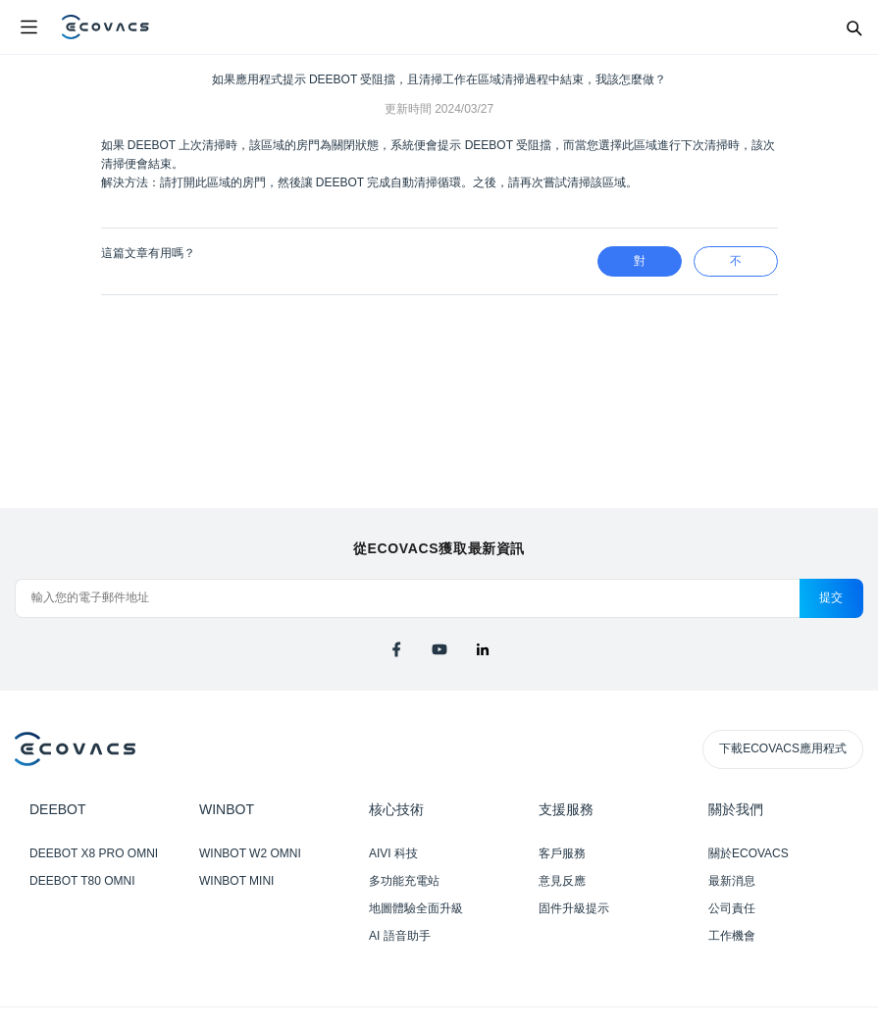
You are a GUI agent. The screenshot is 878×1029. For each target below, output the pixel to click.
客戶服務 (562, 853)
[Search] (853, 27)
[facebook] (396, 649)
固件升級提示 (574, 908)
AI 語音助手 (400, 936)
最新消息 (731, 881)
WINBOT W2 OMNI (250, 853)
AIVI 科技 (393, 853)
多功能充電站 (404, 881)
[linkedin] (482, 649)
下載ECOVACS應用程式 (783, 748)
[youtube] (439, 649)
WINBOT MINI (236, 881)
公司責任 (731, 908)
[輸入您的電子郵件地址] (407, 598)
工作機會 (731, 936)
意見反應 (562, 881)
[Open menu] (28, 27)
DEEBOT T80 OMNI (82, 881)
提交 (831, 597)
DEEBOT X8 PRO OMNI (93, 853)
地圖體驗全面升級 (416, 908)
